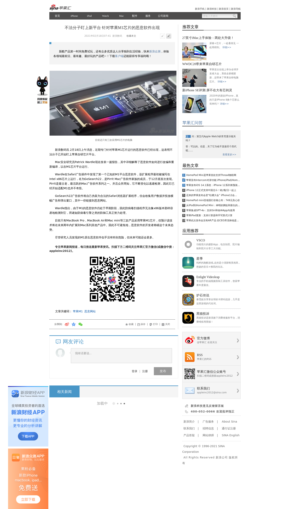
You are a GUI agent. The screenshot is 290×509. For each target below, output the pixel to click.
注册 (145, 371)
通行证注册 (229, 428)
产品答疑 (189, 435)
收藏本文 (131, 35)
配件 (134, 15)
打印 (155, 324)
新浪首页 (224, 8)
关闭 (167, 324)
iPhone (74, 15)
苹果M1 (78, 311)
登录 (134, 371)
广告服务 (208, 421)
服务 (148, 15)
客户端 (119, 56)
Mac (121, 15)
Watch (105, 15)
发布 (163, 371)
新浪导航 (236, 8)
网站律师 (208, 435)
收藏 (131, 324)
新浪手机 (200, 8)
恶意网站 (90, 311)
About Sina (229, 421)
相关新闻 (64, 392)
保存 (143, 324)
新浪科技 (212, 8)
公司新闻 (163, 15)
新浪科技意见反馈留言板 (207, 405)
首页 (57, 15)
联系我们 (189, 428)
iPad (89, 15)
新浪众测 (155, 51)
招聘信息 (208, 428)
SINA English (230, 435)
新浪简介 (189, 421)
